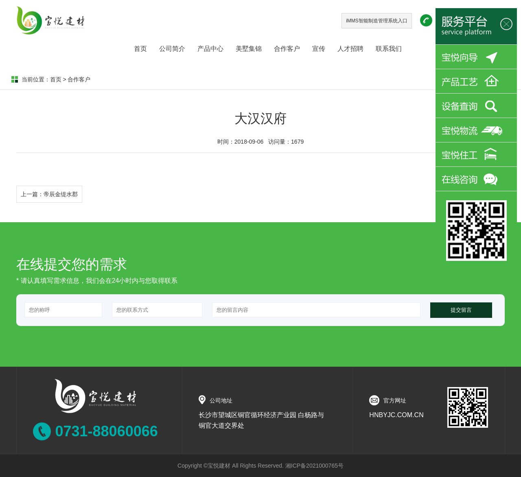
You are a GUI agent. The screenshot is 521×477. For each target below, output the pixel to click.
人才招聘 (350, 48)
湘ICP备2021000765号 (314, 465)
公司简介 (172, 48)
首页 (140, 48)
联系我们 (389, 48)
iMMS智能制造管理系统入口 (376, 21)
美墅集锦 (249, 48)
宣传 (318, 48)
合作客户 (287, 48)
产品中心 (210, 48)
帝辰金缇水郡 (61, 194)
